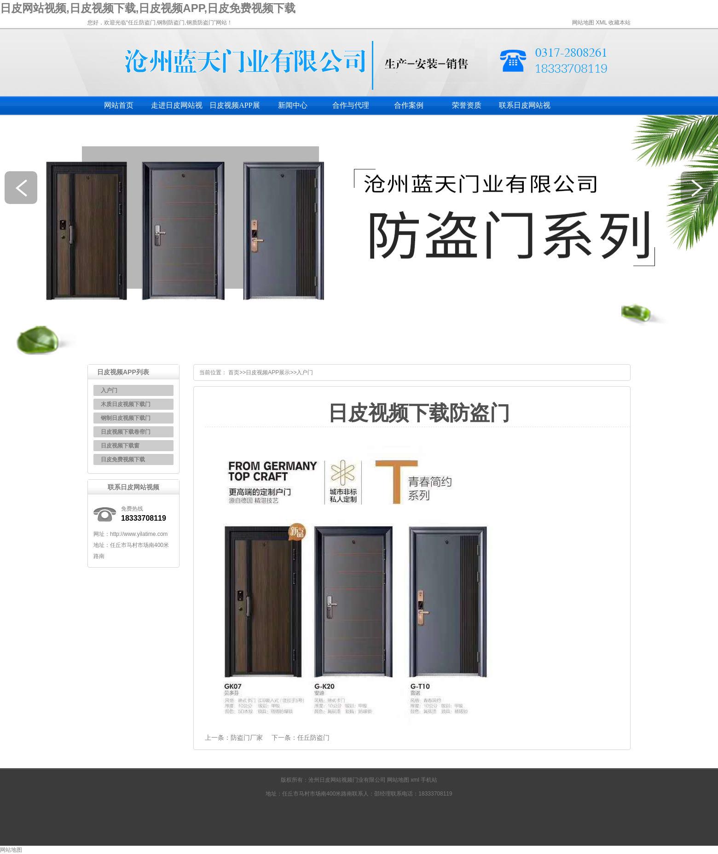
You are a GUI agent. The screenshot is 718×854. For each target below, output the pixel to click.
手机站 (429, 780)
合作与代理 (350, 105)
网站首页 (118, 105)
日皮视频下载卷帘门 (126, 432)
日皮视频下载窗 (120, 445)
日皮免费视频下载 (123, 459)
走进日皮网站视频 (177, 108)
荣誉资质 (466, 105)
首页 (233, 372)
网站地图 (583, 22)
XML (601, 22)
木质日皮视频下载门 (126, 404)
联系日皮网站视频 (524, 108)
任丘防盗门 (313, 737)
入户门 (109, 390)
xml (416, 780)
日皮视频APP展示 (234, 108)
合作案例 (408, 105)
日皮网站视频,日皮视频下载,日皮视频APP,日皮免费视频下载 (147, 8)
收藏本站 (619, 22)
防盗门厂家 (247, 737)
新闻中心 (292, 105)
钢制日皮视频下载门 (126, 418)
